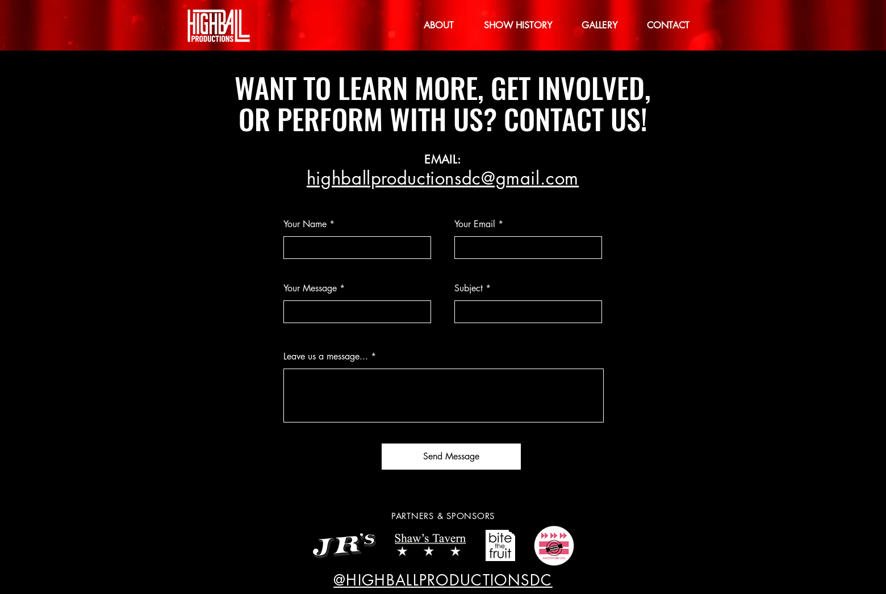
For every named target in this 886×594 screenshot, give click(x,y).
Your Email (474, 224)
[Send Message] (451, 457)
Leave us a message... (325, 356)
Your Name (305, 224)
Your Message (310, 288)
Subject (468, 288)
